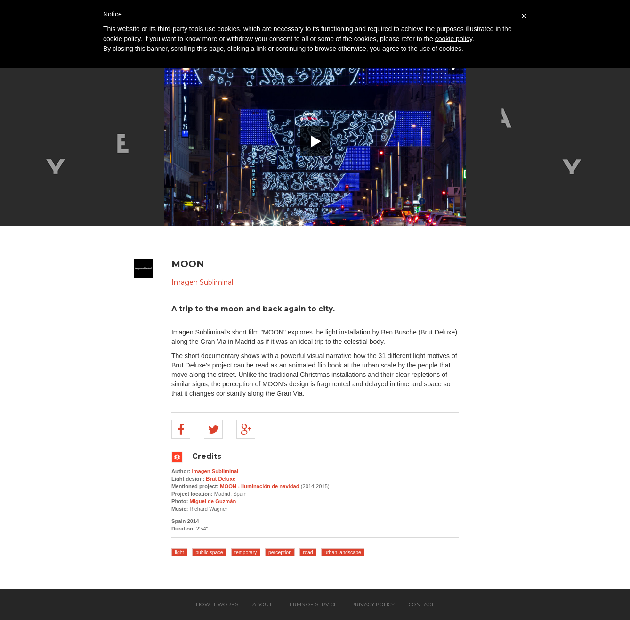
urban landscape (342, 552)
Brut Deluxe (220, 478)
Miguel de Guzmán (213, 501)
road (308, 552)
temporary (245, 552)
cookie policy (453, 38)
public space (209, 552)
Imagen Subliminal (202, 282)
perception (279, 552)
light (179, 552)
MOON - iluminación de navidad (259, 486)
